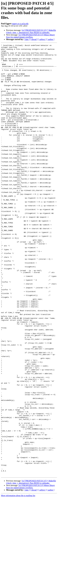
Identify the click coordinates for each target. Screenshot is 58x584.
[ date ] (27, 39)
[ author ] (50, 39)
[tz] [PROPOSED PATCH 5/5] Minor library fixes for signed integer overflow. (30, 36)
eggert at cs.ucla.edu (20, 24)
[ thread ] (34, 39)
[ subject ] (42, 39)
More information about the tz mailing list (18, 582)
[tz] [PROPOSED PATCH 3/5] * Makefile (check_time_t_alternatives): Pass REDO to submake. (31, 31)
